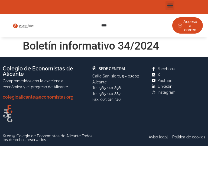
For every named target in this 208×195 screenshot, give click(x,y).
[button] (169, 5)
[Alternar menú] (104, 25)
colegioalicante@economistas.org (38, 97)
